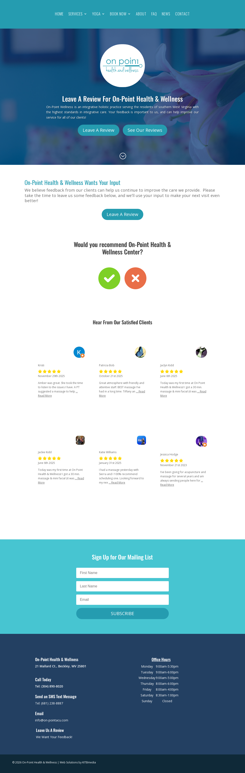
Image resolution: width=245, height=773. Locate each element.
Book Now (118, 14)
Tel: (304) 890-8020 (49, 686)
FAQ (154, 14)
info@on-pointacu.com (51, 720)
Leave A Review (98, 130)
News (166, 14)
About (141, 14)
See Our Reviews (145, 130)
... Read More (117, 482)
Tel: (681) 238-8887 (49, 703)
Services (75, 14)
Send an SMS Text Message (55, 696)
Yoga (96, 14)
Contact (182, 14)
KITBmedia (89, 762)
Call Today (43, 679)
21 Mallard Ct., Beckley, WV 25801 (60, 666)
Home (59, 14)
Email (39, 713)
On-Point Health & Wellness (56, 659)
